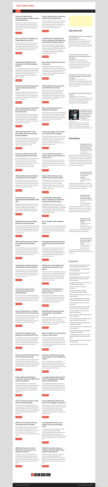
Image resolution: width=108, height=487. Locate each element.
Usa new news (25, 5)
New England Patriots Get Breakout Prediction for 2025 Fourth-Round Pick (53, 243)
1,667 (43, 474)
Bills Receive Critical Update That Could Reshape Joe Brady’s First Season (53, 267)
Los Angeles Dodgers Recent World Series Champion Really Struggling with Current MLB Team (53, 379)
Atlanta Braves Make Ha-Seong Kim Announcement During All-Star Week (27, 87)
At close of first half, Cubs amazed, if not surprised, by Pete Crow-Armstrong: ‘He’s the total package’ (80, 56)
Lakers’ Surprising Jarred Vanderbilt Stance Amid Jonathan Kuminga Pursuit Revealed (27, 110)
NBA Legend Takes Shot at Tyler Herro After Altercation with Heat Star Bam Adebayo (26, 133)
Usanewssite (72, 39)
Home (18, 11)
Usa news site (75, 30)
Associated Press (84, 150)
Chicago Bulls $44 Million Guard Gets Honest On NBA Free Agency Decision (26, 64)
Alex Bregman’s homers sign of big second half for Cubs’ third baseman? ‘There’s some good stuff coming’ (80, 76)
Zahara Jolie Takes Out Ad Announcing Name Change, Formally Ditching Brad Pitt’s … (27, 18)
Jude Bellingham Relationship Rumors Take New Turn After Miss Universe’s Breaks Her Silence (53, 199)
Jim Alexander (84, 223)
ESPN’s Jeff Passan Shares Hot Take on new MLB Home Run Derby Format (26, 243)
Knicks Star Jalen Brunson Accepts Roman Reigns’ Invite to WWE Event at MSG (54, 357)
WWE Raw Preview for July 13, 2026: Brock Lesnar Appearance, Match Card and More (25, 450)
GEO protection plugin (104, 486)
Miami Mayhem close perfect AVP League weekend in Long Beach (86, 197)
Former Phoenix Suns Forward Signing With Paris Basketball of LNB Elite (27, 199)
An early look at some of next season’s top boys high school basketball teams (24, 291)
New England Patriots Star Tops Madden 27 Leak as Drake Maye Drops (52, 424)
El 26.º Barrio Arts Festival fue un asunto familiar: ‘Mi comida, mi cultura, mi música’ (52, 291)
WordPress (84, 484)
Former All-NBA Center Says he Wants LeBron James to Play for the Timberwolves (53, 155)
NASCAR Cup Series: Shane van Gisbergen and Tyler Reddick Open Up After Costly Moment (53, 450)
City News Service (84, 245)
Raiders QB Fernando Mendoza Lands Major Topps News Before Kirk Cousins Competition (27, 379)
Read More (18, 32)
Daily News (74, 138)
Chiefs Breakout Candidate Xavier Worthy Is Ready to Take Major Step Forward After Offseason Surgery (53, 40)
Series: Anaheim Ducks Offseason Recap (78, 344)
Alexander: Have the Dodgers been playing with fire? (85, 220)
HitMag (90, 484)
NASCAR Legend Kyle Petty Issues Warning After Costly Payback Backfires (53, 313)
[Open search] (92, 11)
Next (48, 474)
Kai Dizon (83, 200)
